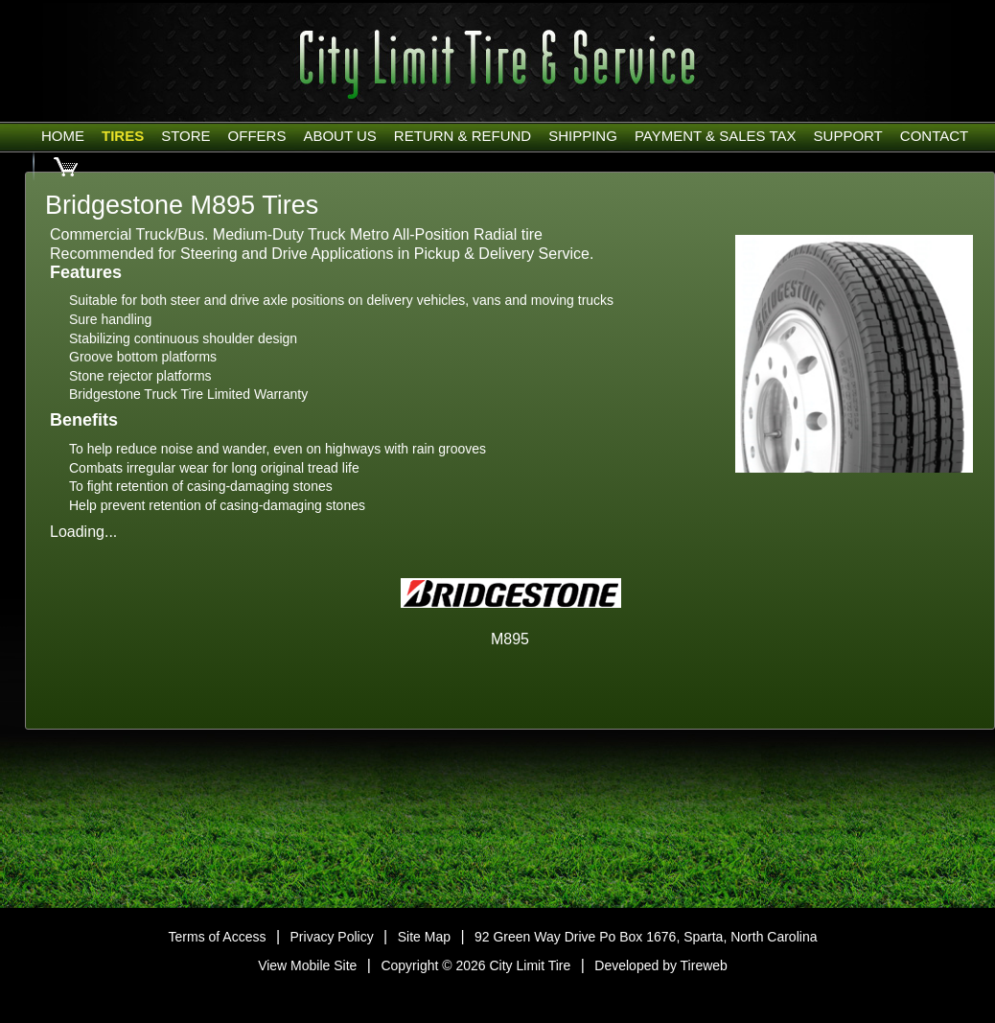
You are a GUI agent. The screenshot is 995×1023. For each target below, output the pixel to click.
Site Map (424, 936)
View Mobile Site (307, 965)
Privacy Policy (332, 936)
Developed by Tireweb (661, 965)
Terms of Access (217, 936)
